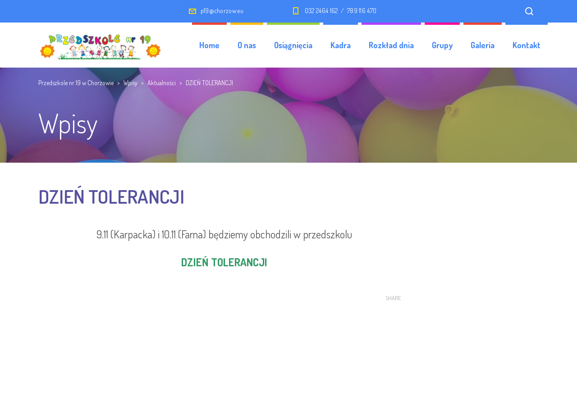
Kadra (340, 45)
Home (209, 45)
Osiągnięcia (293, 45)
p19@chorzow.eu (222, 10)
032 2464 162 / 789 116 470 (340, 10)
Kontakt (526, 45)
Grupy (442, 45)
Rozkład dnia (391, 45)
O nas (247, 45)
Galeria (483, 45)
